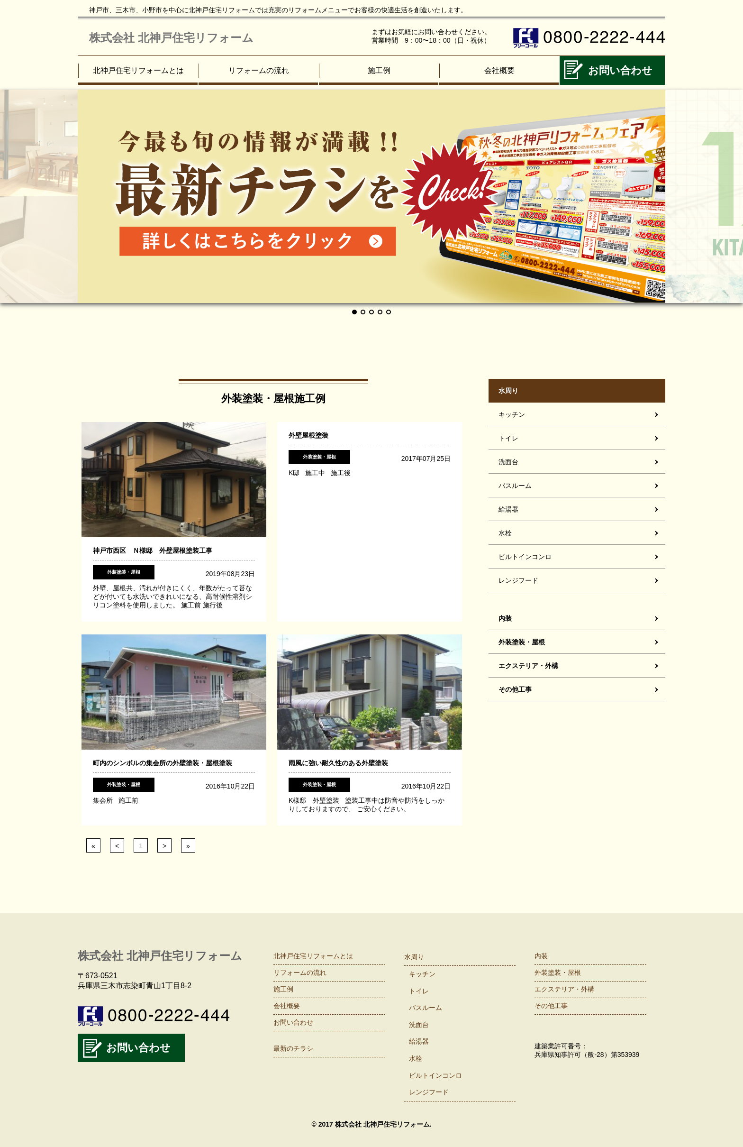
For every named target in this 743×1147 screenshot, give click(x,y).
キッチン (511, 414)
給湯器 (508, 509)
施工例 (379, 70)
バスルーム (515, 485)
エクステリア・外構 (528, 666)
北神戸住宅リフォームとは (138, 70)
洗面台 (508, 462)
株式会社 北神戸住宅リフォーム (171, 37)
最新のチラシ (293, 1048)
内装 (505, 618)
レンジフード (518, 580)
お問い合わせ (620, 70)
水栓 (505, 533)
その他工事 (515, 689)
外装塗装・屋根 (521, 642)
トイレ (508, 438)
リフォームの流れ (258, 70)
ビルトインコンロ (525, 556)
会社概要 (499, 70)
